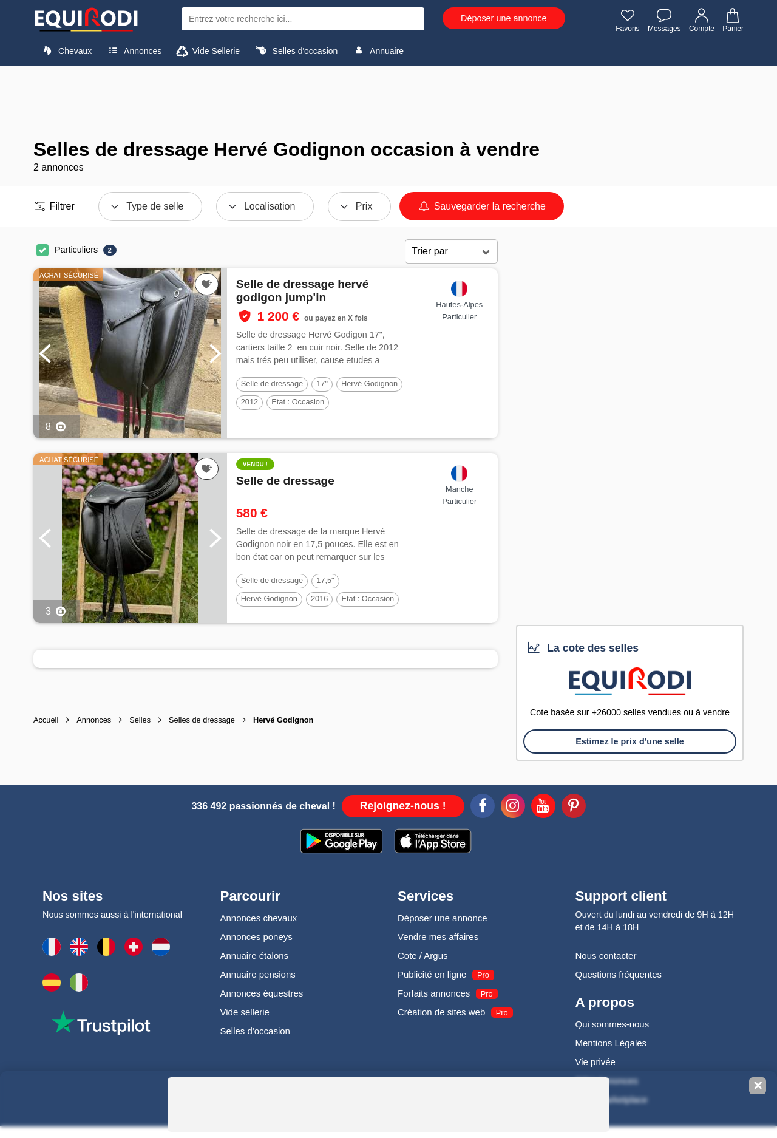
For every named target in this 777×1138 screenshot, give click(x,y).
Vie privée (595, 1062)
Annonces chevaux (258, 918)
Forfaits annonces (434, 993)
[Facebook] (482, 808)
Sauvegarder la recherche (482, 206)
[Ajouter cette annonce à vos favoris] (207, 284)
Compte (701, 20)
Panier (732, 20)
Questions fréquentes (618, 974)
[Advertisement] (388, 102)
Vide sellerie (245, 1012)
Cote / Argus (423, 955)
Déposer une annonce (504, 18)
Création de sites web (441, 1012)
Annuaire (377, 50)
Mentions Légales (611, 1043)
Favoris (627, 20)
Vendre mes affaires (438, 937)
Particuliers (76, 249)
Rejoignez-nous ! (403, 806)
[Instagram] (513, 808)
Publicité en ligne (432, 974)
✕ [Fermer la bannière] (758, 1085)
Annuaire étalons (254, 955)
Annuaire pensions (258, 974)
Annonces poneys (256, 937)
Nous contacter (606, 955)
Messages (664, 20)
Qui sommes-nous (612, 1024)
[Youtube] (543, 808)
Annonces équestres (262, 993)
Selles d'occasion (295, 50)
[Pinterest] (574, 808)
